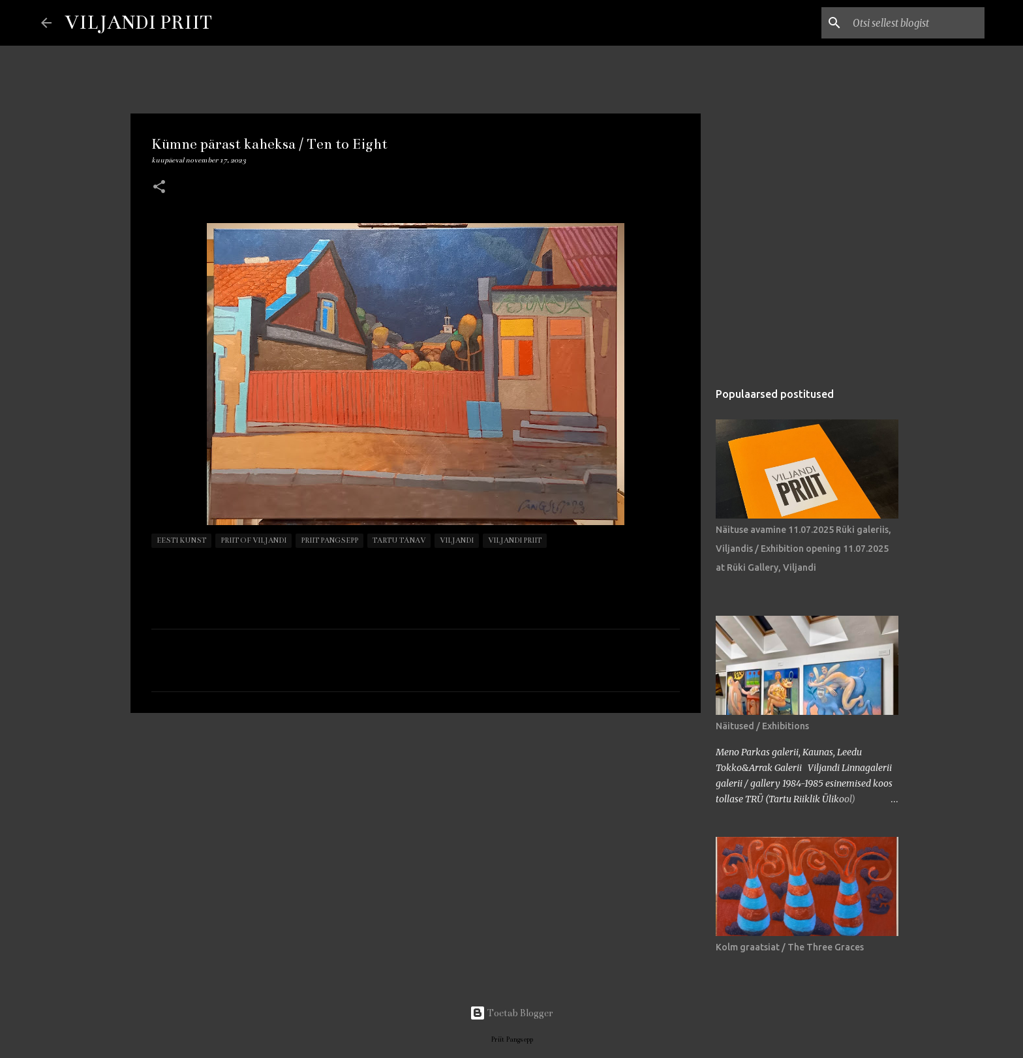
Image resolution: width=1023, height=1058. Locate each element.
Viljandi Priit (515, 540)
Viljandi (457, 540)
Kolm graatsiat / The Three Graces (790, 947)
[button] (159, 188)
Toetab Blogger (511, 1013)
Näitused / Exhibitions (762, 726)
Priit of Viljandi (253, 540)
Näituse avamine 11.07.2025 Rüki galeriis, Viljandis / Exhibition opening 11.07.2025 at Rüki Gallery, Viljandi (803, 548)
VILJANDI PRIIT (138, 22)
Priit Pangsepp (329, 540)
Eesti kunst (181, 540)
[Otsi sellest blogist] (916, 22)
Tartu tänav (399, 540)
